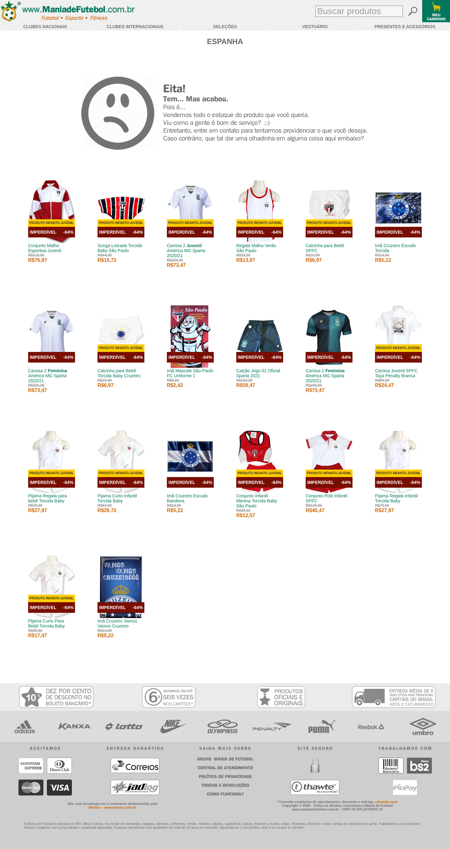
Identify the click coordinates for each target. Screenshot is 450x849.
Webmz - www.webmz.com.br (113, 807)
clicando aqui (386, 802)
